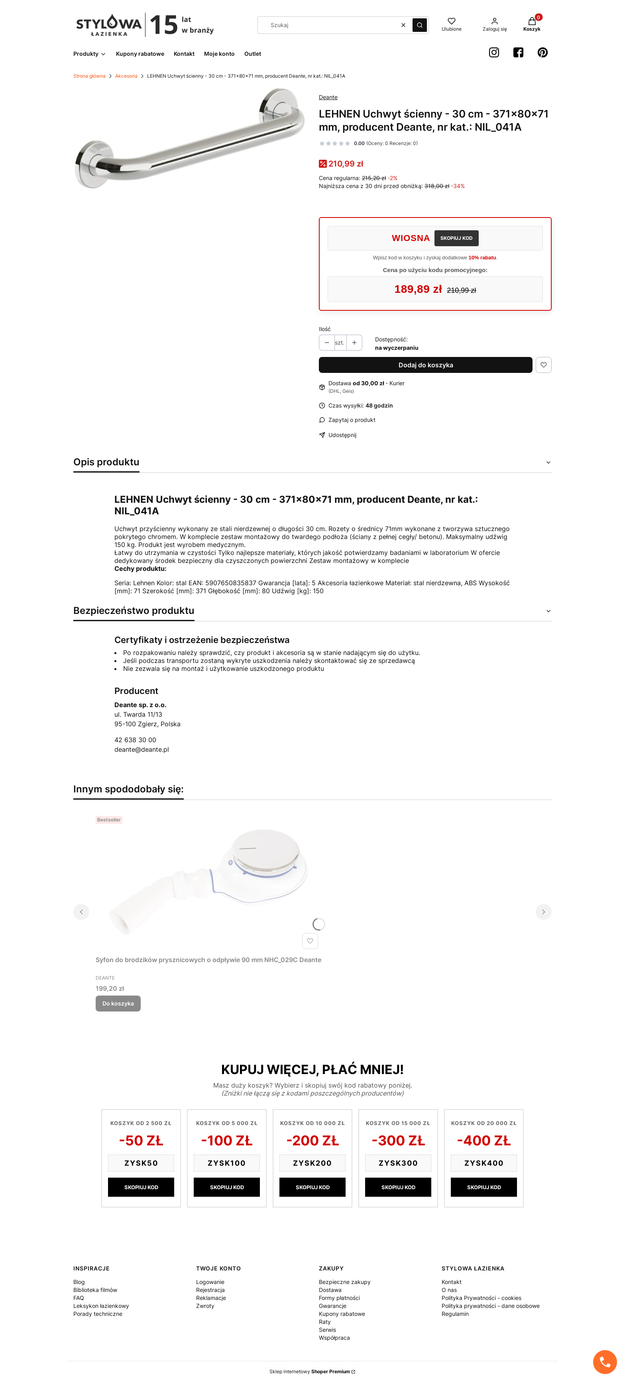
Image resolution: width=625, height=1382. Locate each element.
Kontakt (452, 1281)
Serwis (327, 1329)
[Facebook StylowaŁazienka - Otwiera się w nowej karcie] (518, 52)
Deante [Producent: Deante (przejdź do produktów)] (328, 97)
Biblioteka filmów (95, 1289)
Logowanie (210, 1281)
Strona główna (89, 76)
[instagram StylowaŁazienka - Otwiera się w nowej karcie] (494, 52)
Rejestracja (210, 1289)
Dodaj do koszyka (426, 365)
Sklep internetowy (309, 1371)
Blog (79, 1281)
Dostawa (330, 1289)
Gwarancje (332, 1305)
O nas (449, 1289)
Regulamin (455, 1313)
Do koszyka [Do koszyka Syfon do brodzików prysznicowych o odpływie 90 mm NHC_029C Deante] (118, 1003)
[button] (420, 25)
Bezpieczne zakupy (345, 1281)
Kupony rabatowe (342, 1313)
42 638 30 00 (135, 740)
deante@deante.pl (141, 749)
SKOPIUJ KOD (456, 238)
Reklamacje (211, 1297)
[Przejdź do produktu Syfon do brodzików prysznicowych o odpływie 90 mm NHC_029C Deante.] (208, 882)
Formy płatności (339, 1297)
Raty (325, 1321)
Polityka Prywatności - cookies (481, 1297)
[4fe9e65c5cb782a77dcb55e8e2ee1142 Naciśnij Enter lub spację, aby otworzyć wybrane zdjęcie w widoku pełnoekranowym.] (190, 138)
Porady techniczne (97, 1313)
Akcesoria (126, 76)
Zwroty (205, 1305)
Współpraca (334, 1337)
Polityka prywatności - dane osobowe (491, 1305)
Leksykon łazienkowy (101, 1305)
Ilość (325, 328)
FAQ (78, 1297)
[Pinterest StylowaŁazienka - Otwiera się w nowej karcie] (543, 52)
